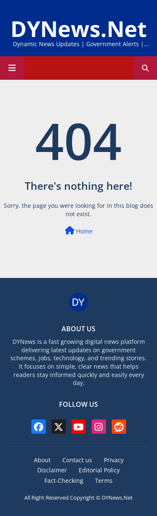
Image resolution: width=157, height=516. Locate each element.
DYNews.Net (78, 28)
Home (79, 230)
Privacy (114, 460)
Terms (104, 481)
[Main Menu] (12, 68)
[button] (145, 68)
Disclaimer (52, 470)
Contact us (77, 460)
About (42, 460)
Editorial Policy (99, 470)
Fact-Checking (63, 481)
